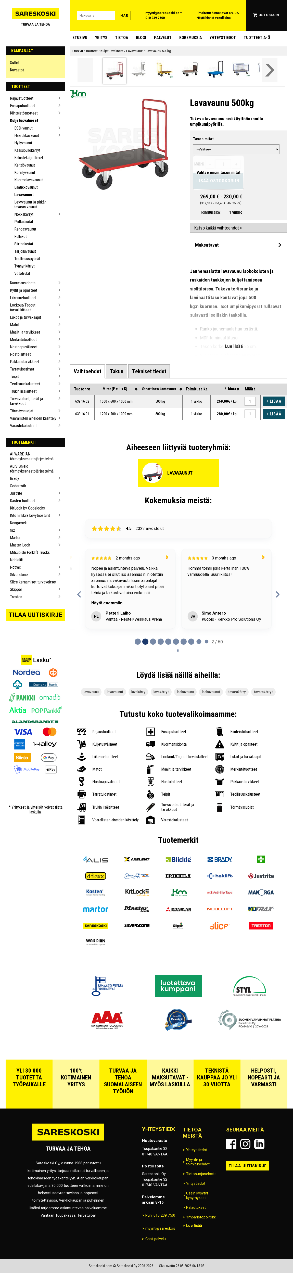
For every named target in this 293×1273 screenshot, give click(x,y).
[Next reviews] (278, 594)
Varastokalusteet (23, 425)
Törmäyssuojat (21, 411)
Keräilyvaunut (24, 172)
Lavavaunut (24, 194)
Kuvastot (17, 70)
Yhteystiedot (223, 37)
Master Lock (20, 545)
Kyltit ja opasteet (23, 290)
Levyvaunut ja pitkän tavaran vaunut (30, 204)
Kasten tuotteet (22, 500)
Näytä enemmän (106, 603)
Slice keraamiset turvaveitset (33, 582)
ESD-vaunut (23, 128)
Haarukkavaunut (26, 135)
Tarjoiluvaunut (25, 251)
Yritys (101, 37)
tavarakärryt (263, 692)
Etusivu (79, 37)
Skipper (16, 589)
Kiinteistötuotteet (24, 113)
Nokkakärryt (23, 214)
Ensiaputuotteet (22, 105)
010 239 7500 (155, 18)
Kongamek (18, 522)
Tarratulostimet (22, 369)
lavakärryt (161, 692)
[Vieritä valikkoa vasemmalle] (85, 70)
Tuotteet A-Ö (257, 37)
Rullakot (20, 236)
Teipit (14, 376)
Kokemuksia (190, 37)
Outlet (14, 62)
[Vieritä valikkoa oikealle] (269, 70)
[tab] (87, 371)
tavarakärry (237, 692)
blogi (141, 37)
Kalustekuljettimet (28, 157)
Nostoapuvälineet (23, 347)
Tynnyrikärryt (24, 266)
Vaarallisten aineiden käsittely (33, 418)
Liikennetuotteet (23, 297)
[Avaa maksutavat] (238, 245)
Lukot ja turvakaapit (25, 317)
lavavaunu (91, 692)
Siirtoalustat (23, 243)
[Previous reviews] (79, 594)
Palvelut (163, 37)
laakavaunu (185, 692)
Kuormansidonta (22, 283)
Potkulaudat (23, 221)
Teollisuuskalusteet (25, 383)
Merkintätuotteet (23, 339)
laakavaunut (211, 692)
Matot (14, 324)
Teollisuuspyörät (27, 258)
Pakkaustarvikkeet (24, 361)
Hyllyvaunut (23, 143)
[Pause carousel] (178, 650)
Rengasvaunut (25, 229)
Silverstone (19, 574)
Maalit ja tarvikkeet (25, 332)
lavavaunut (115, 692)
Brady (14, 478)
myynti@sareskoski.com (163, 13)
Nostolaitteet (20, 354)
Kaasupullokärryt (27, 150)
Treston (16, 596)
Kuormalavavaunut (28, 179)
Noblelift (16, 559)
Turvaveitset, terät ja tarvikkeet (26, 401)
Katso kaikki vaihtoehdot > (218, 228)
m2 (12, 530)
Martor (15, 537)
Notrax (15, 567)
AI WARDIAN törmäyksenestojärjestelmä (32, 456)
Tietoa (121, 37)
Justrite (16, 493)
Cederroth (18, 485)
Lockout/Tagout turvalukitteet (22, 307)
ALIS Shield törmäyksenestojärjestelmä (32, 469)
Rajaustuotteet (21, 98)
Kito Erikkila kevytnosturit (30, 515)
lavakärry (138, 692)
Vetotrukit (22, 273)
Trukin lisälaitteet (23, 391)
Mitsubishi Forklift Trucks (30, 552)
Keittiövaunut (24, 165)
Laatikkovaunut (26, 187)
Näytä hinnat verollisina (214, 18)
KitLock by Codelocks (27, 508)
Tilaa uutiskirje (35, 614)
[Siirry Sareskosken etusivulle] (35, 15)
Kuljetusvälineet (24, 120)
